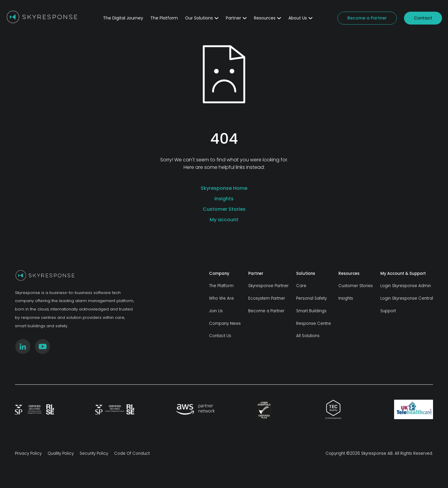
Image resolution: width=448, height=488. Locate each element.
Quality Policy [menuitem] (61, 453)
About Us (300, 18)
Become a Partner (367, 18)
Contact (423, 18)
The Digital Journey (123, 18)
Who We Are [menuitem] (221, 298)
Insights (224, 198)
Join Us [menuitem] (216, 311)
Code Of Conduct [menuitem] (132, 453)
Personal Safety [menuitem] (311, 298)
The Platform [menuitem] (221, 286)
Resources (267, 18)
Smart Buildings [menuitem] (311, 311)
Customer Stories (224, 209)
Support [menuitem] (388, 311)
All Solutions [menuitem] (308, 336)
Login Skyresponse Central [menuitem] (406, 298)
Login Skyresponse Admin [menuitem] (405, 286)
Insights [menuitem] (345, 298)
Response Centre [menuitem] (313, 323)
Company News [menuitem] (225, 323)
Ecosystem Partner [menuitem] (266, 298)
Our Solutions (202, 18)
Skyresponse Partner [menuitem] (268, 286)
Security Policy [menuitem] (94, 453)
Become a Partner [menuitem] (266, 311)
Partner (236, 18)
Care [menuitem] (301, 286)
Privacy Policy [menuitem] (28, 453)
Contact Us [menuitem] (220, 336)
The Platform (164, 18)
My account (224, 219)
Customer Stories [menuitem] (355, 286)
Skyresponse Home (224, 188)
